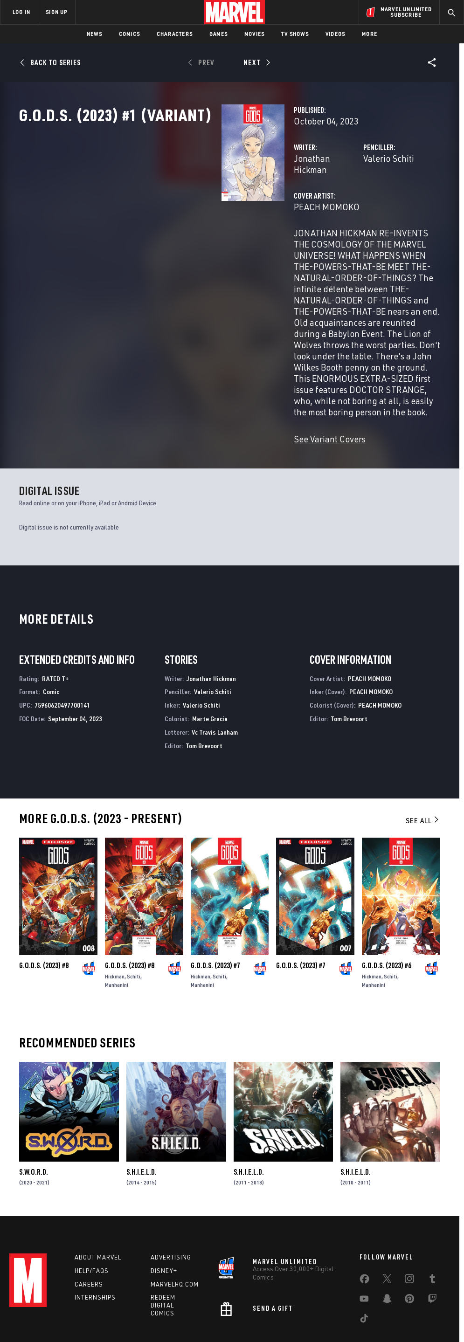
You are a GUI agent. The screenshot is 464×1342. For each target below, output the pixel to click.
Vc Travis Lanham (215, 672)
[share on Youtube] (364, 1243)
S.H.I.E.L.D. (141, 1112)
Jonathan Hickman (187, 199)
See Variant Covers (188, 379)
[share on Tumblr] (432, 1223)
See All (423, 760)
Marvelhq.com (175, 1227)
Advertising (171, 1200)
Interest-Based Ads (415, 1308)
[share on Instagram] (409, 1223)
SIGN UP (56, 11)
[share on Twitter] (387, 1223)
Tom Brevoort (204, 686)
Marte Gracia (210, 659)
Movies (254, 33)
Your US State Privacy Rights (140, 1308)
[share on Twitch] (432, 1243)
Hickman (115, 916)
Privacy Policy (78, 1308)
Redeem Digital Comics (163, 1248)
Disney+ (164, 1213)
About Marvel (98, 1200)
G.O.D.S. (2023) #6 (386, 905)
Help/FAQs (92, 1213)
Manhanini (116, 925)
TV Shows (295, 33)
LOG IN (21, 11)
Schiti (133, 916)
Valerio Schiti (317, 199)
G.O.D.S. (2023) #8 (44, 905)
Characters (175, 33)
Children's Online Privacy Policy (285, 1308)
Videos (335, 33)
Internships (95, 1240)
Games (218, 33)
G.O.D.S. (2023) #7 (215, 905)
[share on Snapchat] (387, 1243)
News (94, 33)
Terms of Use (35, 1308)
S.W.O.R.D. (33, 1112)
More (369, 33)
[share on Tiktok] (364, 1262)
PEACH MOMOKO (185, 236)
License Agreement (357, 1308)
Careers (89, 1227)
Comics (129, 33)
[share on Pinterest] (409, 1243)
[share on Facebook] (364, 1223)
